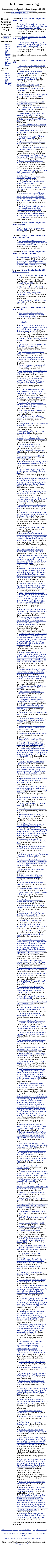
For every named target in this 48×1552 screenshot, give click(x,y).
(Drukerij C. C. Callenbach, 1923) (30, 72)
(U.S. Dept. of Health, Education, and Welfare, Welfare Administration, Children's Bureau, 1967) (32, 1391)
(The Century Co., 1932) (32, 514)
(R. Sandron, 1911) (32, 855)
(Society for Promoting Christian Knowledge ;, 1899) (30, 314)
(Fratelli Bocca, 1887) (31, 770)
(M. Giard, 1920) (32, 1173)
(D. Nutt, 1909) (31, 499)
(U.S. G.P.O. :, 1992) (32, 639)
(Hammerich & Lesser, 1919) (32, 832)
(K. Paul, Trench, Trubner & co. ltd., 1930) (31, 1022)
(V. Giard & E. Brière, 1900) (31, 841)
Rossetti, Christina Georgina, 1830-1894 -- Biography (8, 58)
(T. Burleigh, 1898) (30, 114)
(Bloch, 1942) (31, 359)
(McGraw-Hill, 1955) (32, 968)
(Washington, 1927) (31, 391)
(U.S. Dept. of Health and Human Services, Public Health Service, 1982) (32, 1440)
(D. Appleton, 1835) (32, 1003)
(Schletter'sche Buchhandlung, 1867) (32, 1186)
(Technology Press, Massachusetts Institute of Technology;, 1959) (31, 404)
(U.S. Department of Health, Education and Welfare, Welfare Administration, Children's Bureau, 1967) (32, 482)
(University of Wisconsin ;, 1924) (32, 372)
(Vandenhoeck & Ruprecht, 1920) (30, 989)
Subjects (41, 1533)
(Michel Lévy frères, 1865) (30, 825)
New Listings (19, 1533)
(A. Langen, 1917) (31, 1382)
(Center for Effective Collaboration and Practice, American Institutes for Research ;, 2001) (32, 671)
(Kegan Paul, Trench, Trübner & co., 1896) (31, 720)
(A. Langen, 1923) (31, 1431)
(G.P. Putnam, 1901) (30, 182)
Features (19, 1538)
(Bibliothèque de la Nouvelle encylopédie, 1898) (32, 780)
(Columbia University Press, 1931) (30, 103)
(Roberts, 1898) (30, 177)
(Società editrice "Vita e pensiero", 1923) (32, 549)
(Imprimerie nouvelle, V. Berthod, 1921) (31, 506)
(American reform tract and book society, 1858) (31, 1041)
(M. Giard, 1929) (30, 744)
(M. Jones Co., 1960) (32, 95)
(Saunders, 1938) (29, 901)
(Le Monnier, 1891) (30, 1253)
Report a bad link (25, 1530)
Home (5, 1533)
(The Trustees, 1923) (32, 527)
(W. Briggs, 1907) (31, 1223)
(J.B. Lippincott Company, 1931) (30, 815)
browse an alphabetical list (19, 13)
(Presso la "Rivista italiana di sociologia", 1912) (31, 1375)
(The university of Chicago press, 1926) (32, 789)
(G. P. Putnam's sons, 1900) (32, 108)
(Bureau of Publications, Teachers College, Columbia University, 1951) (31, 727)
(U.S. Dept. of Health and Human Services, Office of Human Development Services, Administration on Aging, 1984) (31, 1328)
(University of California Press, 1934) (31, 962)
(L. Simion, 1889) (30, 1014)
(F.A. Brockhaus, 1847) (30, 921)
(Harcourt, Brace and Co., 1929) (32, 1289)
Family (7, 65)
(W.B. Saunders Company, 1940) (30, 417)
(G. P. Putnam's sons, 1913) (30, 353)
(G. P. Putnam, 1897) (30, 137)
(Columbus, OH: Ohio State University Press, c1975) (31, 263)
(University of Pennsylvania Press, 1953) (32, 462)
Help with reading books (9, 1530)
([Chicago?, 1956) (32, 1401)
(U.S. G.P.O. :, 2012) (31, 1348)
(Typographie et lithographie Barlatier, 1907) (31, 1240)
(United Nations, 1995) (31, 1054)
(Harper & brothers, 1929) (31, 471)
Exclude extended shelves (26, 11)
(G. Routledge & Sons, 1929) (32, 1302)
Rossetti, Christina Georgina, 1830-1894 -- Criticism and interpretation (29, 252)
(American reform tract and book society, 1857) (31, 1027)
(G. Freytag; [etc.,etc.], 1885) (31, 925)
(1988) (30, 257)
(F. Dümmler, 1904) (31, 699)
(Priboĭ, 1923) (32, 888)
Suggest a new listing (39, 1530)
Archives (27, 1538)
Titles (34, 1533)
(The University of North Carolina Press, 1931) (31, 380)
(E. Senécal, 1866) (32, 1205)
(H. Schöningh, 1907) (32, 156)
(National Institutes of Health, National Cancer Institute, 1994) (32, 611)
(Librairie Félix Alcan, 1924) (31, 1008)
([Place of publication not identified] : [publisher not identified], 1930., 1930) (31, 208)
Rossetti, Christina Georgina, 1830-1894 (8, 48)
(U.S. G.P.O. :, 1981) (32, 1105)
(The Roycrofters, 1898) (31, 196)
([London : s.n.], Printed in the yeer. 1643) (31, 1515)
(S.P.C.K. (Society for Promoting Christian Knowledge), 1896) (31, 215)
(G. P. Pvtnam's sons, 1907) (32, 171)
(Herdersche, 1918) (32, 862)
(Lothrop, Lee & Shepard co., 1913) (31, 345)
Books (7, 1538)
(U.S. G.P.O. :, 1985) (32, 656)
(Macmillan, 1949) (29, 78)
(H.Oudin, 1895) (31, 1260)
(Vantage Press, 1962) (33, 1416)
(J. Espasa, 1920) (30, 997)
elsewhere (6, 38)
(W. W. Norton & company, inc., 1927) (31, 492)
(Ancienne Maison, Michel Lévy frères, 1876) (30, 707)
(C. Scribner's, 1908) (32, 242)
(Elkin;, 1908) (26, 283)
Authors (28, 1533)
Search (11, 1533)
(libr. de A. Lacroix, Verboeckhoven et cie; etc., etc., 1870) (31, 1160)
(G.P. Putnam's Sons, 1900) (32, 148)
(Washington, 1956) (32, 678)
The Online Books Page (24, 4)
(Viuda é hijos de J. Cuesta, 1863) (32, 752)
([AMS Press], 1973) (30, 84)
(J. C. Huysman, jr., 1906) (31, 848)
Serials (24, 1535)
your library (6, 36)
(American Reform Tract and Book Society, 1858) (31, 1034)
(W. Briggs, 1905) (33, 1217)
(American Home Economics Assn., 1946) (31, 914)
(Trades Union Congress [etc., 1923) (32, 974)
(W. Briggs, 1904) (29, 1227)
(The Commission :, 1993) (30, 1085)
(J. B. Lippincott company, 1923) (29, 445)
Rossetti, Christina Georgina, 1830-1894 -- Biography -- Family (8, 79)
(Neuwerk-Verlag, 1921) (33, 1367)
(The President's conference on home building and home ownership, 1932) (32, 536)
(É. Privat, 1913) (31, 1180)
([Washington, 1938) (31, 1152)
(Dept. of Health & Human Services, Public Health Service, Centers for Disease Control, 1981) (32, 586)
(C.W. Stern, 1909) (30, 739)
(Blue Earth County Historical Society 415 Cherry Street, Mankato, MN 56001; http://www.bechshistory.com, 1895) (32, 1127)
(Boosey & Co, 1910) (31, 287)
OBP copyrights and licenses (23, 1544)
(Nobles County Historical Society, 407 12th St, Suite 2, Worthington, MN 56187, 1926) (32, 1145)
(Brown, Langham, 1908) (32, 26)
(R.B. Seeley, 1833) (32, 1315)
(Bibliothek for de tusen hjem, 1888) (29, 876)
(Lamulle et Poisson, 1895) (32, 1247)
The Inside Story (37, 1538)
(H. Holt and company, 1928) (31, 438)
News (13, 1538)
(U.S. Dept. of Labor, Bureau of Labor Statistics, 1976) (32, 559)
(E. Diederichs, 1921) (29, 930)
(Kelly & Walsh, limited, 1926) (30, 457)
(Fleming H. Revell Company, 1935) (31, 1280)
